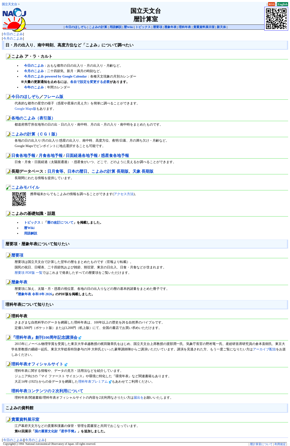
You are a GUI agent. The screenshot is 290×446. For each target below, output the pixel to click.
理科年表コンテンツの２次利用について (47, 391)
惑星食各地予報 (115, 155)
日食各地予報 (23, 155)
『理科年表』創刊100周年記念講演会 (46, 337)
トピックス (143, 27)
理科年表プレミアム (95, 381)
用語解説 (115, 27)
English (283, 4)
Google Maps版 (25, 108)
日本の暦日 (77, 171)
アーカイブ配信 (264, 349)
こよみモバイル (25, 187)
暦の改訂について (60, 222)
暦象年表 (170, 27)
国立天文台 (9, 4)
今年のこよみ (34, 87)
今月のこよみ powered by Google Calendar (55, 76)
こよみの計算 (98, 27)
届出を (139, 397)
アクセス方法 (123, 194)
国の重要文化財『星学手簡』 (56, 431)
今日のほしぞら (76, 27)
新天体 (221, 27)
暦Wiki (128, 27)
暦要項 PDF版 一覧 (28, 272)
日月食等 (55, 171)
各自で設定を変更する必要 (90, 82)
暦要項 (157, 27)
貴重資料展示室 (204, 27)
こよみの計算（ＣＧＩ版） (35, 134)
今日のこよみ (13, 34)
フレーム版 (53, 96)
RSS (271, 4)
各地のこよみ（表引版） (33, 118)
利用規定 (280, 444)
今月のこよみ (13, 38)
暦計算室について (261, 444)
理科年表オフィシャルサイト (39, 364)
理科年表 (185, 27)
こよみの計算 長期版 (109, 171)
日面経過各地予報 (82, 155)
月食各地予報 (51, 155)
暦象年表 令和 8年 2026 (35, 294)
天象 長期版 (143, 171)
